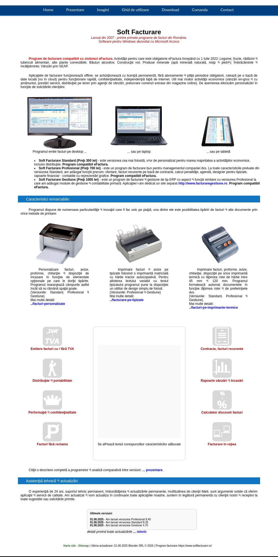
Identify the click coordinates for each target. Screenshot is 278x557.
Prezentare (75, 9)
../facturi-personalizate (47, 304)
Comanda (200, 9)
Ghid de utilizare (135, 9)
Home (48, 9)
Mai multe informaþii (240, 543)
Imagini (103, 9)
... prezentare (152, 470)
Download (170, 9)
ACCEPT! (252, 551)
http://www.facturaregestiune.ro (202, 183)
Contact (227, 9)
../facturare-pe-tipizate (127, 300)
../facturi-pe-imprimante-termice (213, 307)
